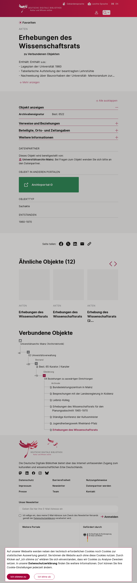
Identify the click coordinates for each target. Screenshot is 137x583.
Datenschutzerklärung (42, 563)
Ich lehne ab (44, 576)
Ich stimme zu (18, 576)
